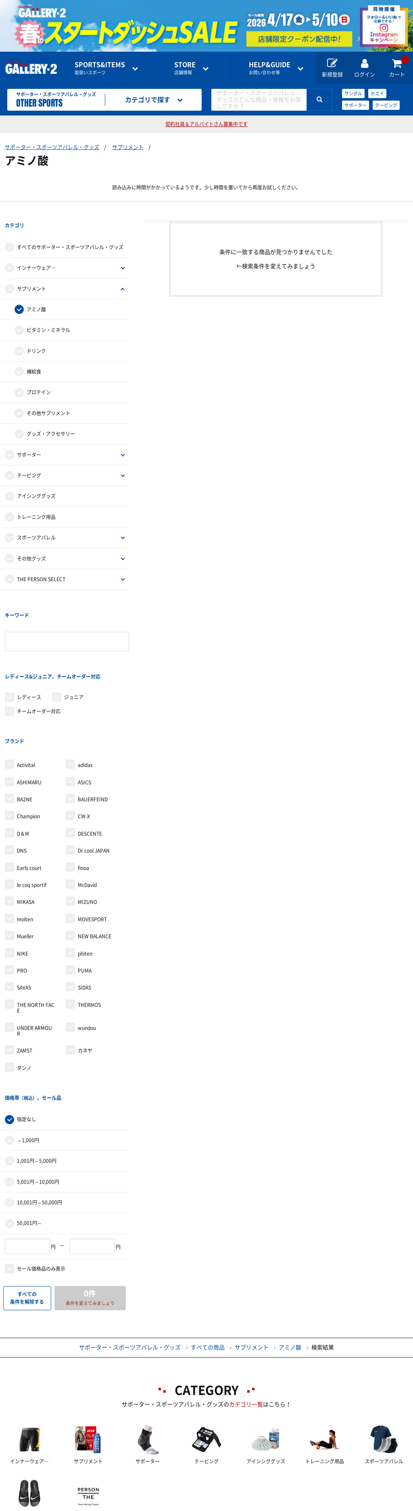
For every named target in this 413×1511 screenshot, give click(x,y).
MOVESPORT (92, 860)
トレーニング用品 (36, 502)
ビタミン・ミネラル (48, 315)
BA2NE (24, 740)
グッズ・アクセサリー (51, 419)
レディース (29, 653)
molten (25, 860)
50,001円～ (29, 1149)
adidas (85, 706)
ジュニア (73, 653)
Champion (28, 758)
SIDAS (84, 929)
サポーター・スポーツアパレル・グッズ (52, 147)
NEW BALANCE (94, 877)
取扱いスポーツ (100, 68)
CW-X (84, 758)
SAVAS (24, 929)
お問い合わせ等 (269, 68)
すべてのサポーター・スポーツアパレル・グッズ (70, 232)
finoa (83, 809)
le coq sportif (31, 826)
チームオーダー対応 (38, 667)
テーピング (386, 105)
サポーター (355, 105)
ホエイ (377, 93)
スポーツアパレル (36, 523)
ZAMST (24, 992)
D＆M (23, 775)
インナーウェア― (36, 253)
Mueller (25, 877)
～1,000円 (28, 1067)
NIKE (22, 895)
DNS (22, 792)
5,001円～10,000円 (38, 1108)
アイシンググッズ (36, 481)
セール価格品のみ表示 (41, 1195)
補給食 (34, 357)
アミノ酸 (36, 294)
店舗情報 (185, 68)
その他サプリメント (48, 398)
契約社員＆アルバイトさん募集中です (206, 124)
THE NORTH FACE (35, 949)
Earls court (29, 809)
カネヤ (85, 992)
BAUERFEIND (93, 740)
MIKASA (25, 843)
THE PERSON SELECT (41, 564)
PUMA (85, 912)
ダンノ (24, 1009)
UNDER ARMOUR (34, 972)
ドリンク (36, 336)
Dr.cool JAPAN (94, 792)
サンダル (353, 93)
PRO (22, 912)
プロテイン (39, 377)
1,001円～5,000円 (36, 1087)
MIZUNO (87, 843)
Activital (26, 706)
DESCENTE (90, 775)
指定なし (26, 1046)
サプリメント (128, 147)
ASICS (84, 723)
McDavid (87, 826)
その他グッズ (31, 543)
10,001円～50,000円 (39, 1129)
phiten (85, 895)
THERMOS (89, 946)
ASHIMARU (29, 723)
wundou (87, 969)
